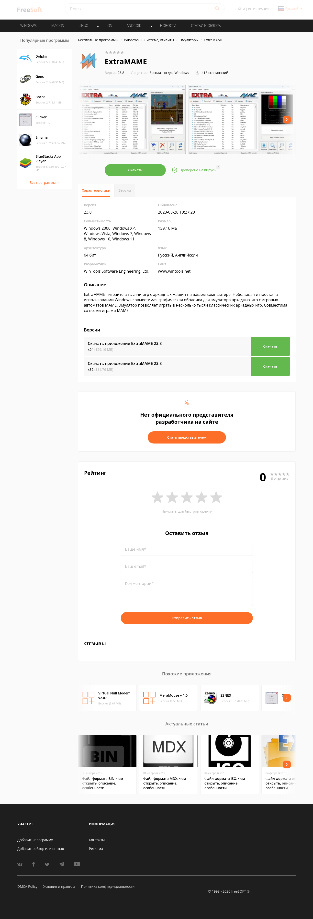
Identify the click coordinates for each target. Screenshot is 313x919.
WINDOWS (28, 25)
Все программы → (45, 182)
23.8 (114, 72)
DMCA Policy (27, 886)
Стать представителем (187, 437)
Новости (168, 25)
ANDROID (134, 25)
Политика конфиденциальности (107, 886)
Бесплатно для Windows (169, 72)
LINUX (83, 25)
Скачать (135, 170)
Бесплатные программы (98, 40)
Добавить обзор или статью (40, 848)
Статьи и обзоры (206, 25)
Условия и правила (59, 886)
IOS (109, 25)
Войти (240, 9)
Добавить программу (35, 839)
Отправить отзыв (187, 618)
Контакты (97, 839)
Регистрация (258, 9)
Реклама (96, 848)
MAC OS (57, 25)
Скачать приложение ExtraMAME (125, 343)
